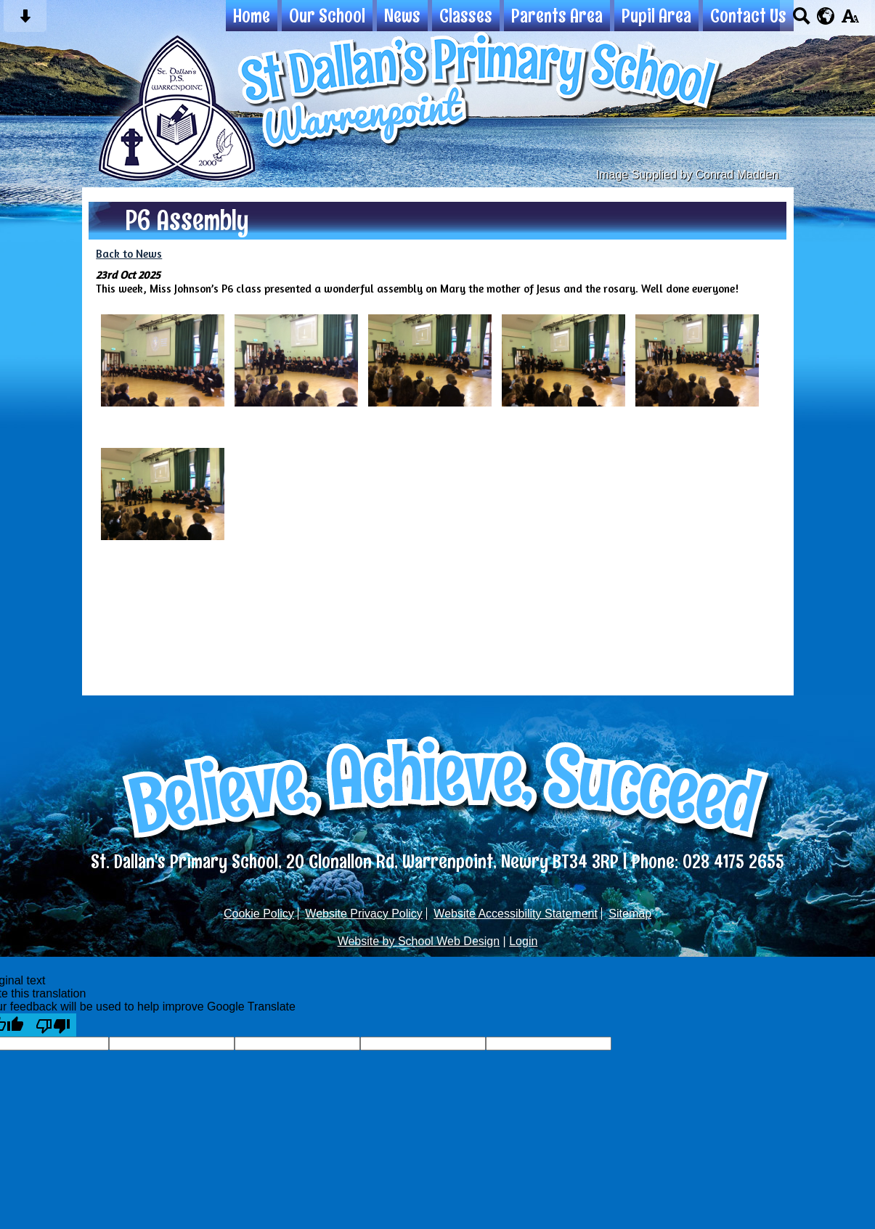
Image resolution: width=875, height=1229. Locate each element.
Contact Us (748, 16)
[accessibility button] (849, 21)
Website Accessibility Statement (516, 913)
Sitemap (630, 913)
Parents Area (557, 16)
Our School (327, 16)
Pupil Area (656, 16)
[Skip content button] (25, 21)
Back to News (129, 254)
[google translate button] (826, 16)
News (402, 16)
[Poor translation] (53, 1025)
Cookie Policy (259, 913)
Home (251, 16)
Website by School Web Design (419, 941)
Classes (465, 16)
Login (523, 941)
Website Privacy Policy (364, 913)
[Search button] (801, 21)
